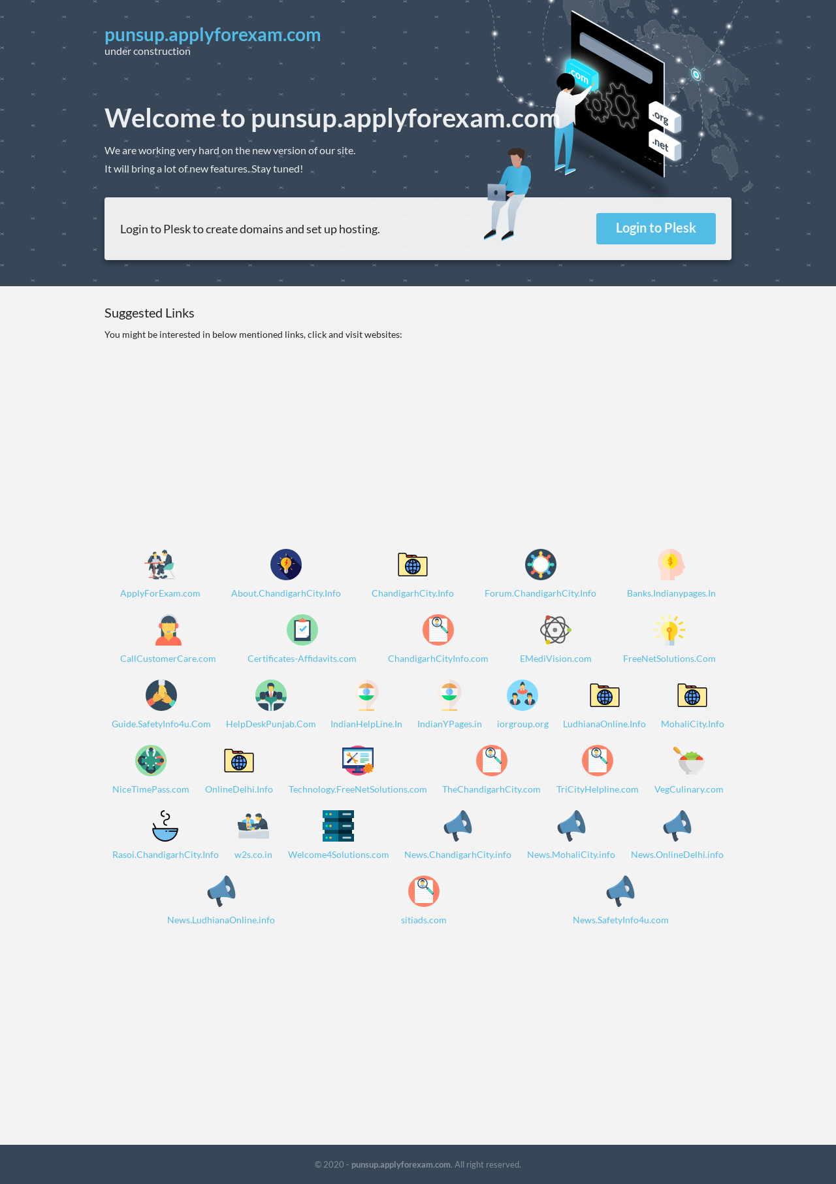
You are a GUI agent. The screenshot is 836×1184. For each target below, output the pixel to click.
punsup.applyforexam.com (401, 1164)
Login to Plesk (656, 227)
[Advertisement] (418, 433)
